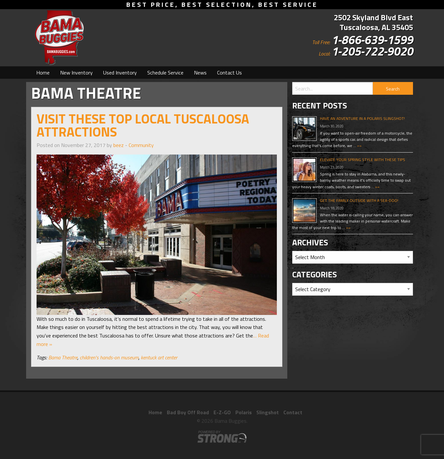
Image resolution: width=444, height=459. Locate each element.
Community (141, 145)
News (200, 72)
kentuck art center (159, 357)
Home (43, 72)
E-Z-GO (222, 412)
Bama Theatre (62, 357)
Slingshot (267, 412)
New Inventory (76, 72)
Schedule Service (165, 72)
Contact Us (229, 72)
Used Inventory (120, 72)
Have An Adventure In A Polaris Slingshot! (362, 118)
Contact (292, 412)
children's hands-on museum (109, 357)
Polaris (243, 412)
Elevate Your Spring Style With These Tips (362, 159)
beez (118, 145)
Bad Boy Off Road (188, 412)
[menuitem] (43, 72)
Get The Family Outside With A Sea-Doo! (359, 200)
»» (359, 145)
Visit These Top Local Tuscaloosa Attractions (143, 125)
